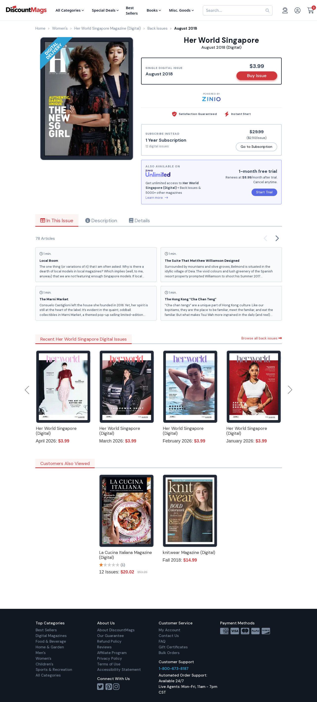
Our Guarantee (110, 635)
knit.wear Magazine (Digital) (189, 552)
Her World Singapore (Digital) (56, 431)
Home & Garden (50, 647)
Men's (41, 652)
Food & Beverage (51, 641)
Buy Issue (257, 76)
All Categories (48, 675)
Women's (43, 658)
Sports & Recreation (54, 669)
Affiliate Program (112, 652)
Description (101, 220)
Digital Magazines (51, 635)
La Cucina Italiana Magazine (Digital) (125, 555)
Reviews (104, 647)
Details (139, 220)
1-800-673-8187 (174, 668)
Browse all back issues (261, 338)
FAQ (162, 641)
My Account (169, 630)
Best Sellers (46, 630)
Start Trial (264, 192)
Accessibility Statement (119, 669)
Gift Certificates (173, 647)
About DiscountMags (116, 630)
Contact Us (169, 635)
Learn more (157, 198)
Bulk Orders (169, 652)
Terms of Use (108, 664)
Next (290, 390)
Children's (44, 664)
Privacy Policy (109, 658)
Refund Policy (109, 641)
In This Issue (56, 220)
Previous (27, 390)
